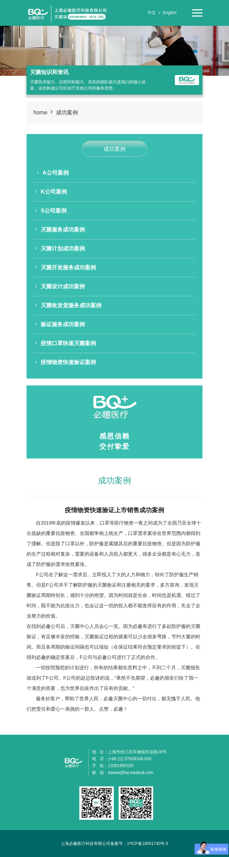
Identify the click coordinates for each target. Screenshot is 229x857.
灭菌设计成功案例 (60, 286)
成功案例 (67, 112)
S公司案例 (51, 211)
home (40, 112)
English (169, 12)
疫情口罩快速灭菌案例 (65, 343)
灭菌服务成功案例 (60, 230)
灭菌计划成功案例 (60, 248)
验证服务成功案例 (60, 324)
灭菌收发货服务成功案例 (68, 305)
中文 (152, 12)
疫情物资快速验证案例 (65, 362)
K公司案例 (51, 192)
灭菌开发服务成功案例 (65, 267)
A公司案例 (53, 173)
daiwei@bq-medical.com (130, 772)
